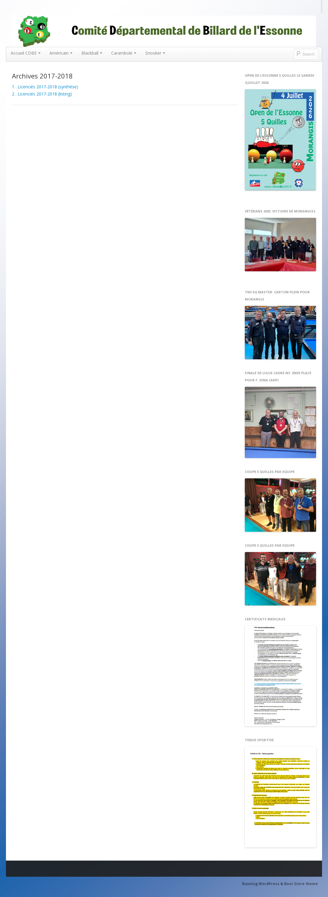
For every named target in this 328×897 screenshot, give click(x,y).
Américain (60, 53)
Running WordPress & (263, 883)
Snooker (155, 53)
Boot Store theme (301, 883)
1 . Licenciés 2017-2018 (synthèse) (45, 87)
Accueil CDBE (26, 53)
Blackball (91, 53)
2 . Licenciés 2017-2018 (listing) (42, 94)
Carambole (123, 53)
